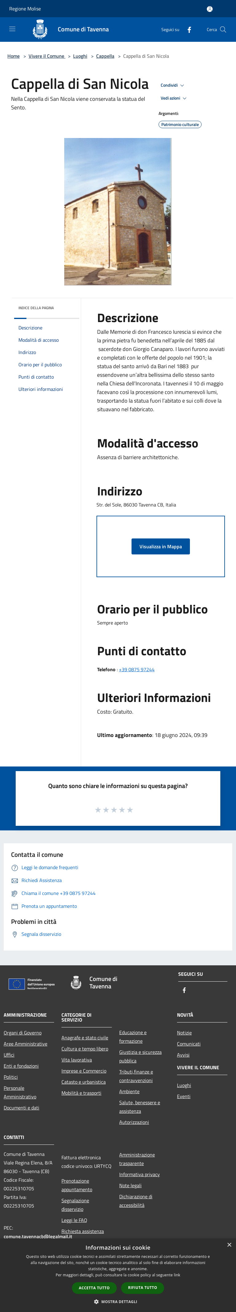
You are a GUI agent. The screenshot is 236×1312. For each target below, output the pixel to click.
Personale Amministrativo (20, 1092)
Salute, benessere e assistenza (139, 1107)
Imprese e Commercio (83, 1070)
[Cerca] (223, 29)
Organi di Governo (22, 1032)
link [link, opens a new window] (177, 1275)
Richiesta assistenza (82, 1231)
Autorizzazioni (134, 1122)
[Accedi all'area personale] (209, 9)
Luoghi (80, 56)
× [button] (229, 1245)
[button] (118, 1301)
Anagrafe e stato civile (84, 1037)
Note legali (130, 1185)
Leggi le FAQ (74, 1220)
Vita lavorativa (76, 1059)
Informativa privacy (139, 1174)
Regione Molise (25, 8)
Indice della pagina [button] (36, 308)
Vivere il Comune (47, 56)
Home (13, 56)
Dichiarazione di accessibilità (135, 1201)
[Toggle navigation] (12, 29)
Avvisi (183, 1054)
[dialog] (118, 1275)
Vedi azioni (174, 98)
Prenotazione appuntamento (76, 1185)
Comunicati (189, 1043)
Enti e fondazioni (21, 1066)
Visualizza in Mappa (161, 546)
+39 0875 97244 (137, 669)
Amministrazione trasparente (137, 1159)
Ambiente (129, 1091)
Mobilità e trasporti (81, 1093)
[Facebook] (187, 29)
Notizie (184, 1032)
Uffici (9, 1054)
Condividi (173, 85)
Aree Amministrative (25, 1043)
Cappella (105, 56)
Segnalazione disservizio (75, 1205)
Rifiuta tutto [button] (142, 1287)
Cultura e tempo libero (84, 1048)
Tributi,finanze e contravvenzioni (136, 1076)
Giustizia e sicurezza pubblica (140, 1056)
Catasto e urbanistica (83, 1081)
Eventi (184, 1096)
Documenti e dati (21, 1107)
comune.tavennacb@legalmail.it (38, 1236)
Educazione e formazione (133, 1037)
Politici (11, 1077)
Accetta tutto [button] (94, 1287)
